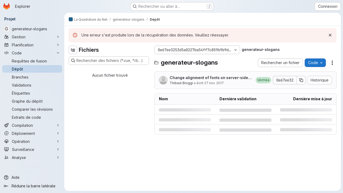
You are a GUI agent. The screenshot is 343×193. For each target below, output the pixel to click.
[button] (263, 80)
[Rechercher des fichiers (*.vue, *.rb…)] (109, 60)
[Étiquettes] (32, 93)
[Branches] (32, 77)
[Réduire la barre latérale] (32, 186)
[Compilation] (32, 125)
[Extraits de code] (32, 117)
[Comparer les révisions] (32, 109)
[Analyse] (32, 157)
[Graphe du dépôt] (32, 101)
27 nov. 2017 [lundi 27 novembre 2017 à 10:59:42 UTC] (214, 83)
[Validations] (32, 85)
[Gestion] (32, 36)
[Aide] (32, 177)
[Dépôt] (32, 69)
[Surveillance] (32, 149)
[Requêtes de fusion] (32, 61)
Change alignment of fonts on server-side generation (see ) (210, 77)
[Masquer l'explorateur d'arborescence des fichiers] (73, 50)
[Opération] (32, 141)
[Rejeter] (330, 35)
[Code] (32, 53)
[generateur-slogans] (32, 28)
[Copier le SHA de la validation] (301, 80)
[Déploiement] (32, 133)
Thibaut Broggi (181, 83)
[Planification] (32, 45)
